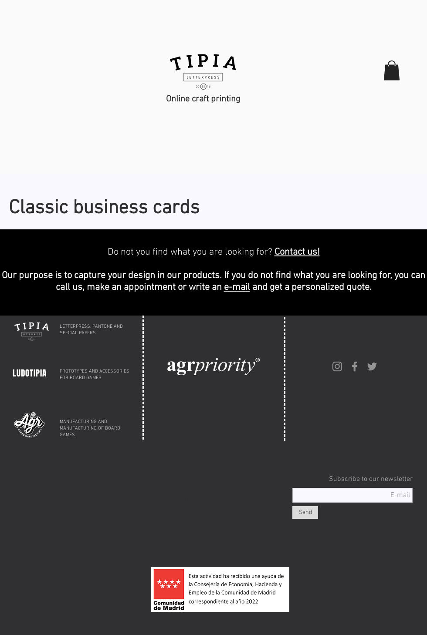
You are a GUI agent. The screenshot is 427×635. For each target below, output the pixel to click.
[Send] (305, 512)
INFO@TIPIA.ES (171, 557)
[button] (391, 70)
